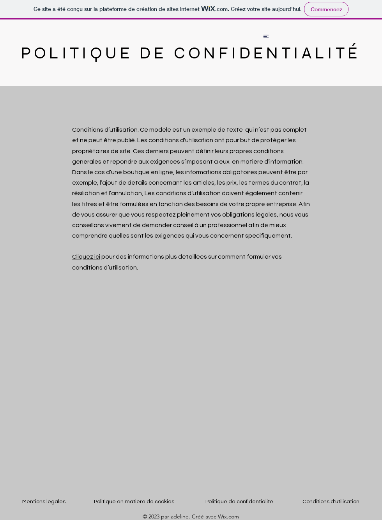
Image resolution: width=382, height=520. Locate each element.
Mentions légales (43, 501)
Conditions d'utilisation (330, 501)
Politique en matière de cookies (134, 501)
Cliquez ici (86, 257)
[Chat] (266, 36)
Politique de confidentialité (239, 501)
